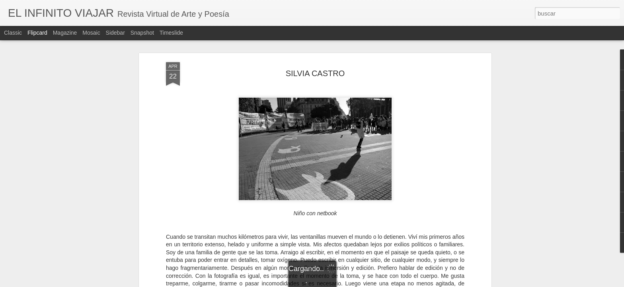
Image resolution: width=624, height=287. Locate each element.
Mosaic (91, 32)
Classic (13, 32)
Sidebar (115, 32)
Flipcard (37, 32)
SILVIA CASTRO (315, 73)
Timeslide (171, 32)
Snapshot (142, 32)
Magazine (65, 32)
